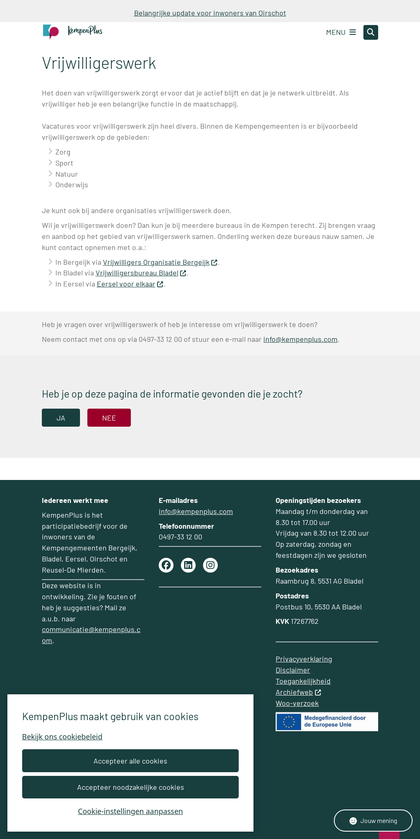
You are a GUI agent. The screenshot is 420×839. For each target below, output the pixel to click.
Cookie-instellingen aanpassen (130, 811)
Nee (109, 417)
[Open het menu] (341, 32)
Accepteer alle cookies (130, 760)
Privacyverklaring (304, 658)
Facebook (166, 565)
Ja (61, 417)
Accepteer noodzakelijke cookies (130, 786)
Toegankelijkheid (303, 680)
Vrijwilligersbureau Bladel (141, 272)
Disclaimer (293, 669)
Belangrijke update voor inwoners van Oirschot (210, 12)
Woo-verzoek (297, 702)
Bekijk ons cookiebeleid (62, 736)
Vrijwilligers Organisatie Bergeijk (160, 261)
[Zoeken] (370, 32)
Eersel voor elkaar (130, 283)
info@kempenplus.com (300, 338)
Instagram (210, 565)
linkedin (188, 565)
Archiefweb (298, 691)
